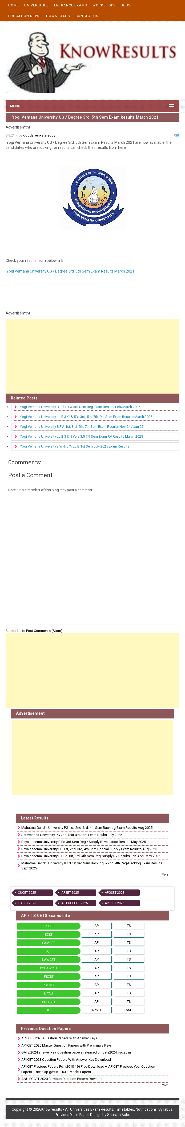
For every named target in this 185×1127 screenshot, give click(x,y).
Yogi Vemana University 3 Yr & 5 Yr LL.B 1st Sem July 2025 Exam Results (74, 446)
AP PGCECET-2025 (74, 903)
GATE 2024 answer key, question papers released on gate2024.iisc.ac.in (76, 1052)
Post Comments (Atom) (44, 631)
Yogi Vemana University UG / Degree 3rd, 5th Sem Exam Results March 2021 (85, 117)
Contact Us (86, 16)
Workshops (104, 5)
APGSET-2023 (114, 893)
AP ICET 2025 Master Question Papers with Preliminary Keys (66, 1045)
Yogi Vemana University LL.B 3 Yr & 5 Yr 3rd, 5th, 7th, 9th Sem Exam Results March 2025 (86, 417)
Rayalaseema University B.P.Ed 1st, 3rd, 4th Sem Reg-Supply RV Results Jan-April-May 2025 (90, 856)
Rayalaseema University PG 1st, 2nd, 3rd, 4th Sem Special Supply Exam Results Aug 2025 (89, 849)
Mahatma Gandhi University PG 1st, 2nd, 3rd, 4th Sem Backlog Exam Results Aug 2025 (86, 828)
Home (13, 5)
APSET (96, 1010)
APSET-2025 (70, 893)
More (165, 874)
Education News (24, 16)
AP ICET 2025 (114, 903)
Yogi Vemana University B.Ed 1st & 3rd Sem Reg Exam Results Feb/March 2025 (80, 407)
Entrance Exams (70, 5)
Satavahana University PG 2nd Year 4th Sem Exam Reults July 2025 (71, 835)
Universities (36, 5)
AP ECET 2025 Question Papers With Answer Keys (59, 1038)
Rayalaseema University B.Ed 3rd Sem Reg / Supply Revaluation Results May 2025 (83, 842)
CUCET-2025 (27, 893)
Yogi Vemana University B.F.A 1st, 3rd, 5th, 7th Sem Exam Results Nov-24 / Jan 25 (81, 427)
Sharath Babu (118, 1115)
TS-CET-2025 (27, 903)
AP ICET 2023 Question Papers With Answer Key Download (66, 1060)
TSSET (129, 1010)
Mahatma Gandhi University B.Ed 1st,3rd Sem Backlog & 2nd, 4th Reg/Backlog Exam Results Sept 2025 (91, 865)
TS (129, 926)
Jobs (126, 5)
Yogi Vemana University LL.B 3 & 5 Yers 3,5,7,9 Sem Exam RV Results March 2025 (81, 436)
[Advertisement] (92, 356)
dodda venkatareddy (39, 135)
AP (96, 926)
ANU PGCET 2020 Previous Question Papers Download (62, 1079)
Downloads (58, 16)
